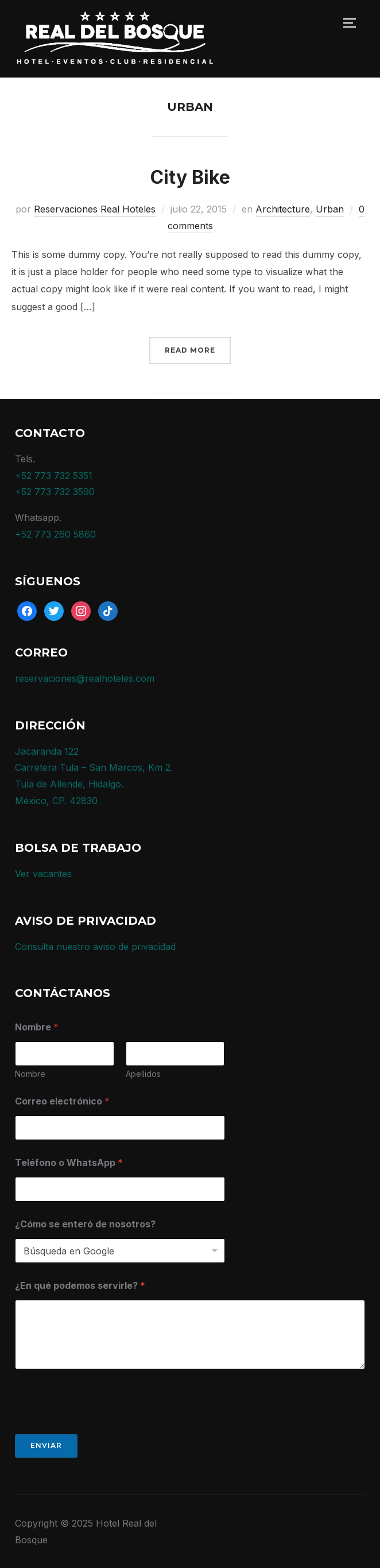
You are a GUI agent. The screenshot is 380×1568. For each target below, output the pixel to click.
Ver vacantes (43, 873)
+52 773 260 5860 (55, 534)
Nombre (30, 1074)
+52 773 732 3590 (55, 491)
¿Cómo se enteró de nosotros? (85, 1224)
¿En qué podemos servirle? (80, 1285)
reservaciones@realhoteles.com (84, 678)
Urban (330, 209)
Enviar (46, 1445)
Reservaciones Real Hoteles (95, 209)
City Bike (190, 177)
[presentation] (102, 1427)
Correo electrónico (62, 1101)
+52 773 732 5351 (53, 475)
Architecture (282, 209)
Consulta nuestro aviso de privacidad (95, 946)
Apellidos (143, 1074)
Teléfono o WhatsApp (69, 1162)
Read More (190, 350)
